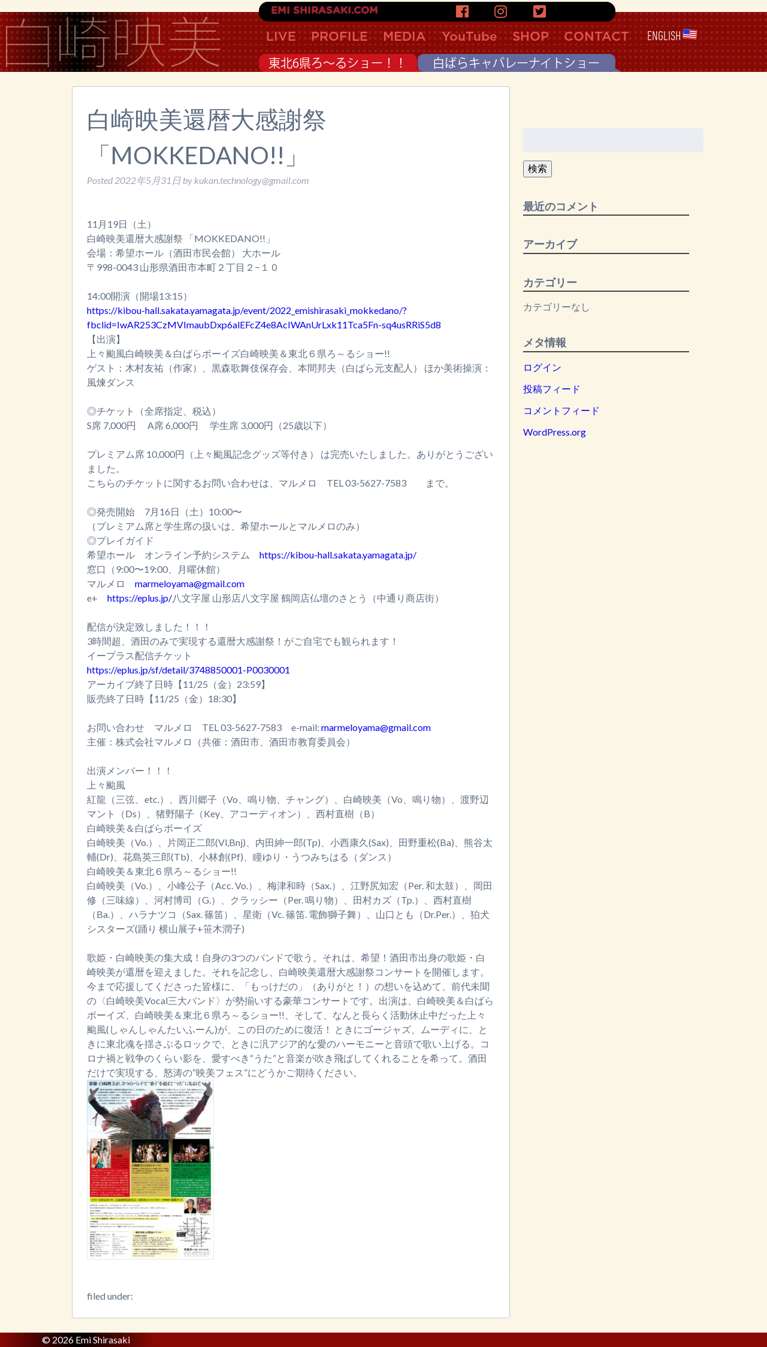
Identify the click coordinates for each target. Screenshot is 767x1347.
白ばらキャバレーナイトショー (516, 63)
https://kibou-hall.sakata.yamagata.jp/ (337, 554)
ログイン (542, 367)
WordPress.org (554, 431)
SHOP (530, 37)
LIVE (281, 37)
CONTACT (596, 37)
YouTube (469, 37)
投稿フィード (552, 388)
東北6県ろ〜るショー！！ (337, 63)
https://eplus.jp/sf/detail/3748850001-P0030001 (188, 669)
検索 (537, 168)
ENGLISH (672, 36)
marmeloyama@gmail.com (189, 583)
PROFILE (339, 37)
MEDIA (404, 37)
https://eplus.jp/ (139, 597)
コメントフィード (561, 410)
